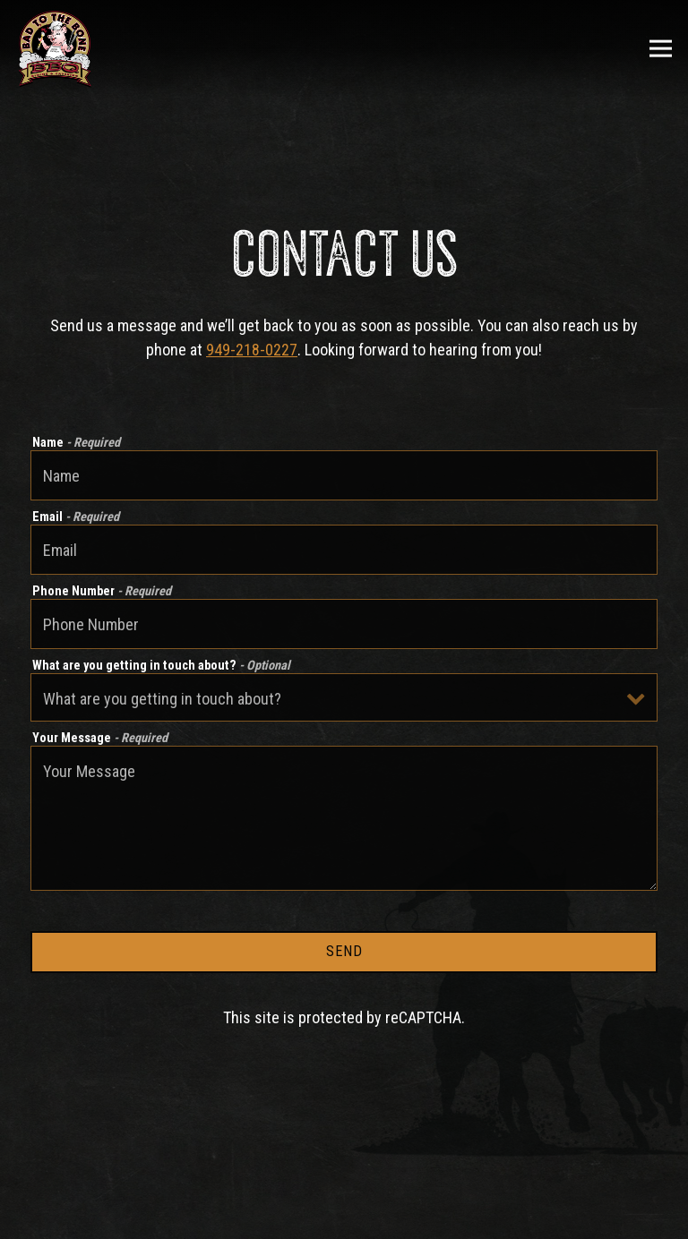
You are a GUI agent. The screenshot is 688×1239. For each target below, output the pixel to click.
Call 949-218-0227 (344, 1172)
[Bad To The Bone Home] (54, 48)
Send (344, 951)
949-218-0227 (251, 349)
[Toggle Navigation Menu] (660, 48)
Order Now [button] (344, 1217)
